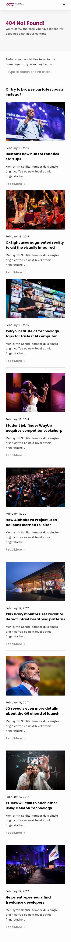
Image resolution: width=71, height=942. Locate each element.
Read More (16, 184)
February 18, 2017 (17, 148)
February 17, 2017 (17, 514)
